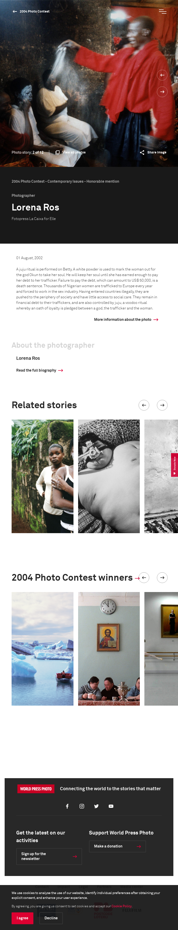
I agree (22, 918)
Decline (51, 918)
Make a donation (108, 846)
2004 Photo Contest (35, 11)
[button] (144, 405)
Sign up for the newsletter (33, 856)
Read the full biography (36, 370)
